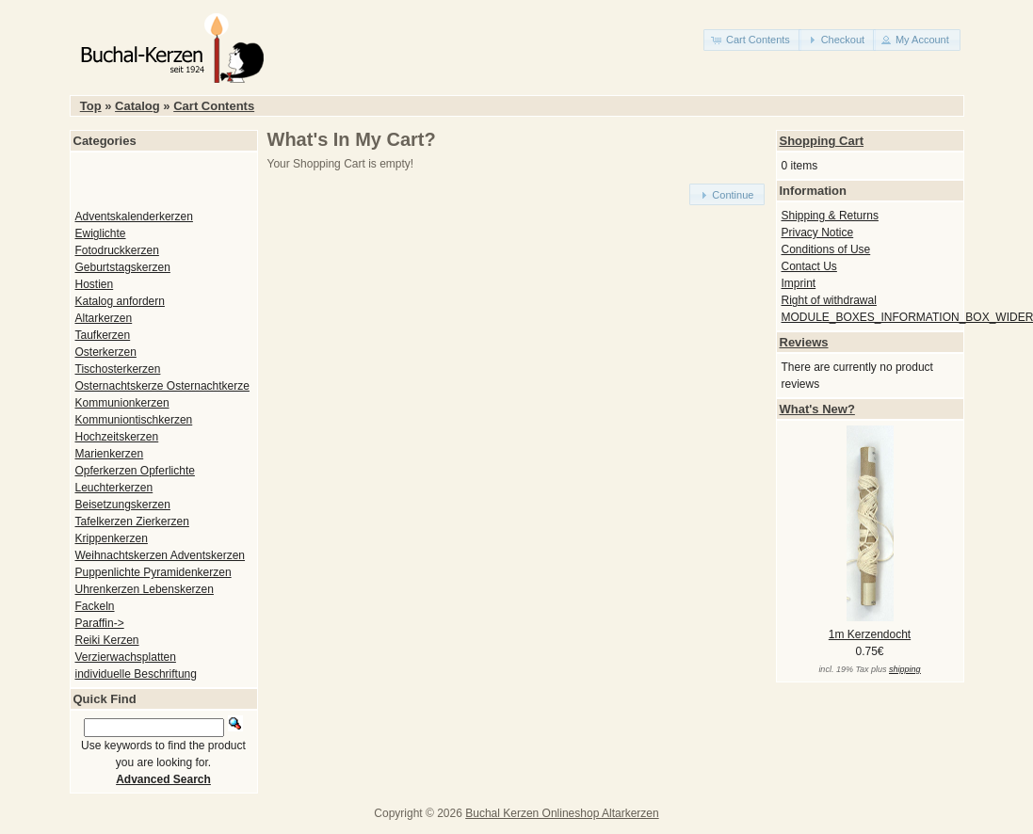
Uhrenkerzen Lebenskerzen (144, 589)
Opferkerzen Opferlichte (135, 470)
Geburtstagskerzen (122, 267)
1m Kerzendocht (870, 634)
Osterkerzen (106, 352)
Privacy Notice (818, 232)
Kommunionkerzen (122, 402)
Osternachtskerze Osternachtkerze (162, 386)
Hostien (94, 284)
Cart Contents (213, 106)
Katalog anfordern (120, 301)
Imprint (799, 283)
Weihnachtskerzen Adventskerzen (160, 555)
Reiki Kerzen (107, 640)
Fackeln (95, 606)
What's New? (817, 409)
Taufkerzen (103, 335)
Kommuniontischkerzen (134, 419)
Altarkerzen (104, 318)
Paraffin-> (99, 623)
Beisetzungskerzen (122, 504)
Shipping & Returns (830, 215)
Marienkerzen (109, 453)
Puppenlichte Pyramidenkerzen (153, 572)
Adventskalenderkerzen (134, 216)
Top (91, 106)
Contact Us (809, 266)
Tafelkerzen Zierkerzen (132, 521)
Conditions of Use (826, 249)
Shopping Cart (822, 141)
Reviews (804, 342)
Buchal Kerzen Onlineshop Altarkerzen (561, 813)
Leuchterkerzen (114, 487)
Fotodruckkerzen (117, 250)
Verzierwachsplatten (125, 657)
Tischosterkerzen (118, 369)
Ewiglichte (100, 233)
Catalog (137, 106)
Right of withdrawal (829, 300)
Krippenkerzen (111, 538)
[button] (752, 40)
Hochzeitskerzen (117, 436)
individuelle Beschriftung (136, 674)
